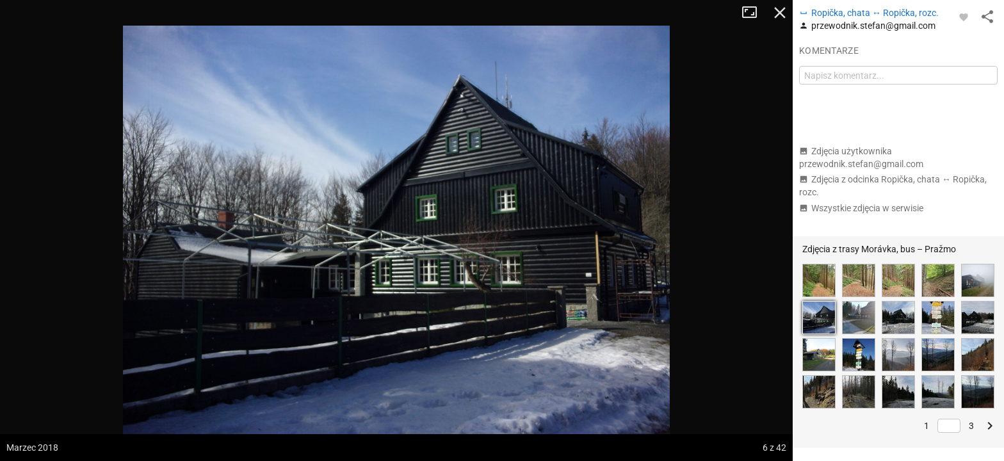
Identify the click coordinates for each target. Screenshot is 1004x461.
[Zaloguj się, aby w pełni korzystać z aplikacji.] (963, 17)
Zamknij (780, 13)
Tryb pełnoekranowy (754, 13)
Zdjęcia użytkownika (861, 157)
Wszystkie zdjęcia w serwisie (861, 208)
